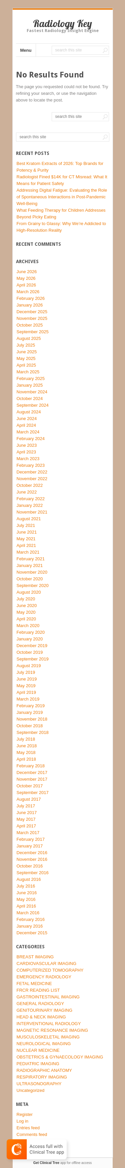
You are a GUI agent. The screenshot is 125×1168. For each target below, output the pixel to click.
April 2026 (26, 284)
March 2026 (28, 291)
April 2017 (26, 825)
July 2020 (26, 598)
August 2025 (29, 338)
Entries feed (28, 1127)
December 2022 (32, 471)
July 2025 (26, 345)
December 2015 (32, 932)
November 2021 (32, 512)
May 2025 (26, 358)
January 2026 (30, 305)
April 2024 (26, 425)
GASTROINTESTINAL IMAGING (48, 996)
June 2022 (27, 492)
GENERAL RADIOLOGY (40, 1003)
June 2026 (27, 271)
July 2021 (26, 525)
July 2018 (26, 739)
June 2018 (27, 745)
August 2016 (29, 879)
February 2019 (31, 705)
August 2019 (29, 665)
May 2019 (26, 685)
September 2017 (33, 792)
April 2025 (26, 365)
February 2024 (31, 438)
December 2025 (32, 311)
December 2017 (32, 772)
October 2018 (30, 725)
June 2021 (27, 532)
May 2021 (26, 538)
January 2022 (30, 505)
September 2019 (33, 658)
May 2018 (26, 752)
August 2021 (29, 518)
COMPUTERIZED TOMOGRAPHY (50, 970)
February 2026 (31, 298)
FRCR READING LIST (38, 990)
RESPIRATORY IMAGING (42, 1077)
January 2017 (30, 845)
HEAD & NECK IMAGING (41, 1016)
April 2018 (26, 759)
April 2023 (26, 451)
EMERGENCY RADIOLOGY (44, 976)
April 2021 (26, 545)
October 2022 (30, 485)
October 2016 (30, 865)
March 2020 (28, 625)
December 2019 (32, 645)
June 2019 (27, 679)
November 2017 (32, 779)
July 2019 (26, 672)
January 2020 (30, 638)
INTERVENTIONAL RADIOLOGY (49, 1023)
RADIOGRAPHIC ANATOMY (44, 1070)
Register (25, 1114)
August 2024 (29, 411)
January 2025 (30, 385)
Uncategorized (31, 1090)
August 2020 (29, 592)
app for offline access (62, 1163)
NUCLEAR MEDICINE (38, 1050)
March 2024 (28, 431)
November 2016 (32, 859)
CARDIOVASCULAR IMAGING (47, 963)
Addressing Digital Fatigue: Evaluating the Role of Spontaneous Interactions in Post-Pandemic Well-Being (62, 197)
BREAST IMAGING (35, 956)
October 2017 (30, 785)
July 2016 (26, 886)
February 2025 (31, 378)
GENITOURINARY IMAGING (45, 1010)
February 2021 (31, 558)
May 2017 (26, 819)
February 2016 (31, 919)
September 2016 (33, 872)
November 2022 (32, 478)
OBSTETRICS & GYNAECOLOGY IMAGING (60, 1056)
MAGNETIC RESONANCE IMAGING (52, 1030)
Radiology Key (62, 23)
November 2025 (32, 318)
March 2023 (28, 458)
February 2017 (31, 839)
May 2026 (26, 278)
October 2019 (30, 652)
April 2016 (26, 906)
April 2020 (26, 618)
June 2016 (27, 892)
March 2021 (28, 552)
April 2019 (26, 692)
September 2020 (33, 585)
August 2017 (29, 799)
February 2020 (31, 632)
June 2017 (27, 812)
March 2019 (28, 699)
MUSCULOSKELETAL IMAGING (48, 1036)
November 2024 (32, 391)
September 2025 (33, 331)
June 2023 (27, 445)
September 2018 (33, 732)
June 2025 (27, 351)
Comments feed (32, 1134)
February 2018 (31, 765)
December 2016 (32, 852)
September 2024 (33, 405)
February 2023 (31, 465)
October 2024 (30, 398)
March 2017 (28, 832)
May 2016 (26, 899)
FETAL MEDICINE (34, 983)
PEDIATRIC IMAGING (38, 1063)
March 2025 (28, 371)
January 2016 (30, 926)
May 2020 (26, 612)
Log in (22, 1121)
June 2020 (27, 605)
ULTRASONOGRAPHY (39, 1083)
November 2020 (32, 572)
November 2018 (32, 719)
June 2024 (27, 418)
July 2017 (26, 805)
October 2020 (30, 578)
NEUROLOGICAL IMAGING (44, 1043)
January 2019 (30, 712)
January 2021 (30, 565)
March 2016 (28, 912)
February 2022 (31, 498)
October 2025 (30, 325)
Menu (26, 50)
